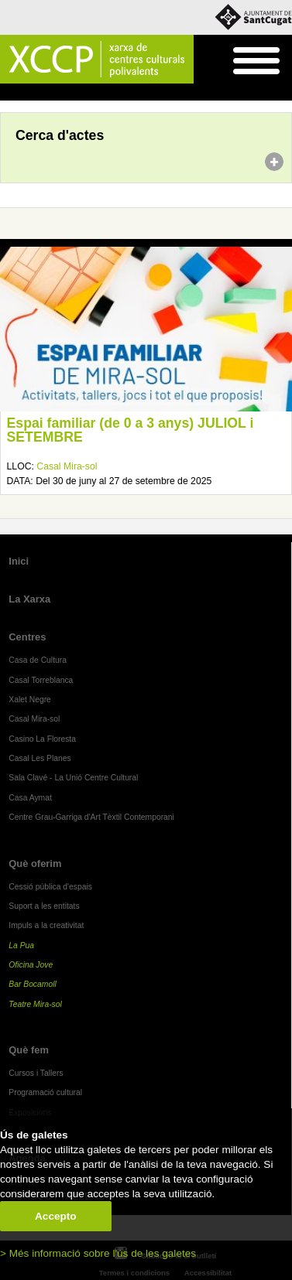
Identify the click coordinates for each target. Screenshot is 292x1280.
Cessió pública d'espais (50, 886)
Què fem (29, 1050)
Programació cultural (45, 1092)
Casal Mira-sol (66, 466)
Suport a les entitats (44, 906)
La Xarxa (29, 599)
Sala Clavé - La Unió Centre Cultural (73, 777)
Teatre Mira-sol (35, 1004)
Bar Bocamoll (32, 984)
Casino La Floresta (42, 739)
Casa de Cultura (38, 660)
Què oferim (35, 863)
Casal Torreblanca (41, 680)
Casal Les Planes (39, 758)
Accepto (56, 1216)
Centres (27, 637)
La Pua (21, 945)
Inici (8, 92)
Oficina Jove (31, 965)
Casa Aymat (30, 798)
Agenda (41, 92)
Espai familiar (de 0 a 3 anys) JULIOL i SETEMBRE (130, 430)
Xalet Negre (30, 699)
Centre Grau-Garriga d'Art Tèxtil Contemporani (91, 817)
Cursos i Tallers (36, 1073)
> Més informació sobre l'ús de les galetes (98, 1253)
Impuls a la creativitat (46, 925)
